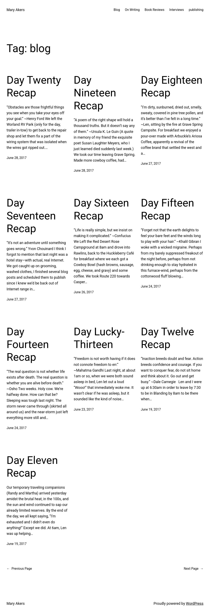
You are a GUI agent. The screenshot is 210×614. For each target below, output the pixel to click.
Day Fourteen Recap (28, 344)
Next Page (193, 568)
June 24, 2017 (151, 286)
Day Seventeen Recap (31, 216)
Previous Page (19, 568)
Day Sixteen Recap (101, 209)
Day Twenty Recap (34, 86)
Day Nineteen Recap (95, 93)
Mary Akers (16, 10)
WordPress (194, 603)
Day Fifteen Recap (167, 209)
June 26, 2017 (84, 292)
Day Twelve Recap (167, 338)
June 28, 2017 (16, 158)
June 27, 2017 (151, 163)
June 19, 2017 (151, 409)
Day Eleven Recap (32, 466)
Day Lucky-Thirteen (99, 338)
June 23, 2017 (84, 409)
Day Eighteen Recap (171, 86)
